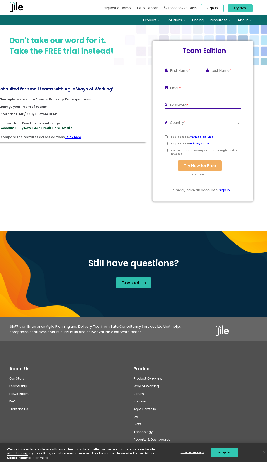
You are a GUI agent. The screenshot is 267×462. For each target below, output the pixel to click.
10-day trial (199, 174)
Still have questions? (133, 263)
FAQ (12, 401)
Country (178, 122)
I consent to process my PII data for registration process (204, 152)
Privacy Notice (200, 143)
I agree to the (192, 137)
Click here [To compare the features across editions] (73, 137)
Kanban (140, 401)
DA (136, 416)
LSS (137, 424)
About (243, 20)
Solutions (174, 20)
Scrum (139, 393)
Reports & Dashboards (152, 439)
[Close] (264, 454)
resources (219, 20)
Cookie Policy (17, 460)
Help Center (147, 7)
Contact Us (18, 409)
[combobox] (203, 123)
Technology (143, 432)
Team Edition (204, 50)
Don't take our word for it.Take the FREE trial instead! (61, 45)
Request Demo (116, 7)
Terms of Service (201, 137)
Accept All (224, 454)
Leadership (18, 386)
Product (150, 20)
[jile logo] (20, 7)
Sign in (212, 8)
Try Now (240, 8)
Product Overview (148, 378)
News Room (19, 393)
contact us (133, 283)
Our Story (16, 378)
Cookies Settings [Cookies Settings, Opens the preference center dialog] (192, 454)
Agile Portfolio (145, 409)
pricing (198, 20)
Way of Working (146, 386)
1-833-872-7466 (180, 7)
